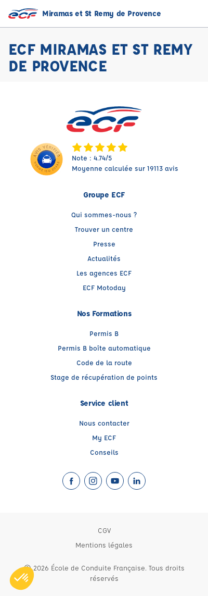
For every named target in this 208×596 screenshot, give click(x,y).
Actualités (104, 258)
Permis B (104, 333)
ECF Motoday (104, 287)
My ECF (104, 437)
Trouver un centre (104, 229)
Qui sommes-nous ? (104, 214)
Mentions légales (104, 544)
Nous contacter (104, 422)
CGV (104, 530)
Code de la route (104, 362)
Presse (104, 243)
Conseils (104, 452)
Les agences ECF (104, 272)
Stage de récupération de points (104, 376)
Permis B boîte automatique (104, 347)
